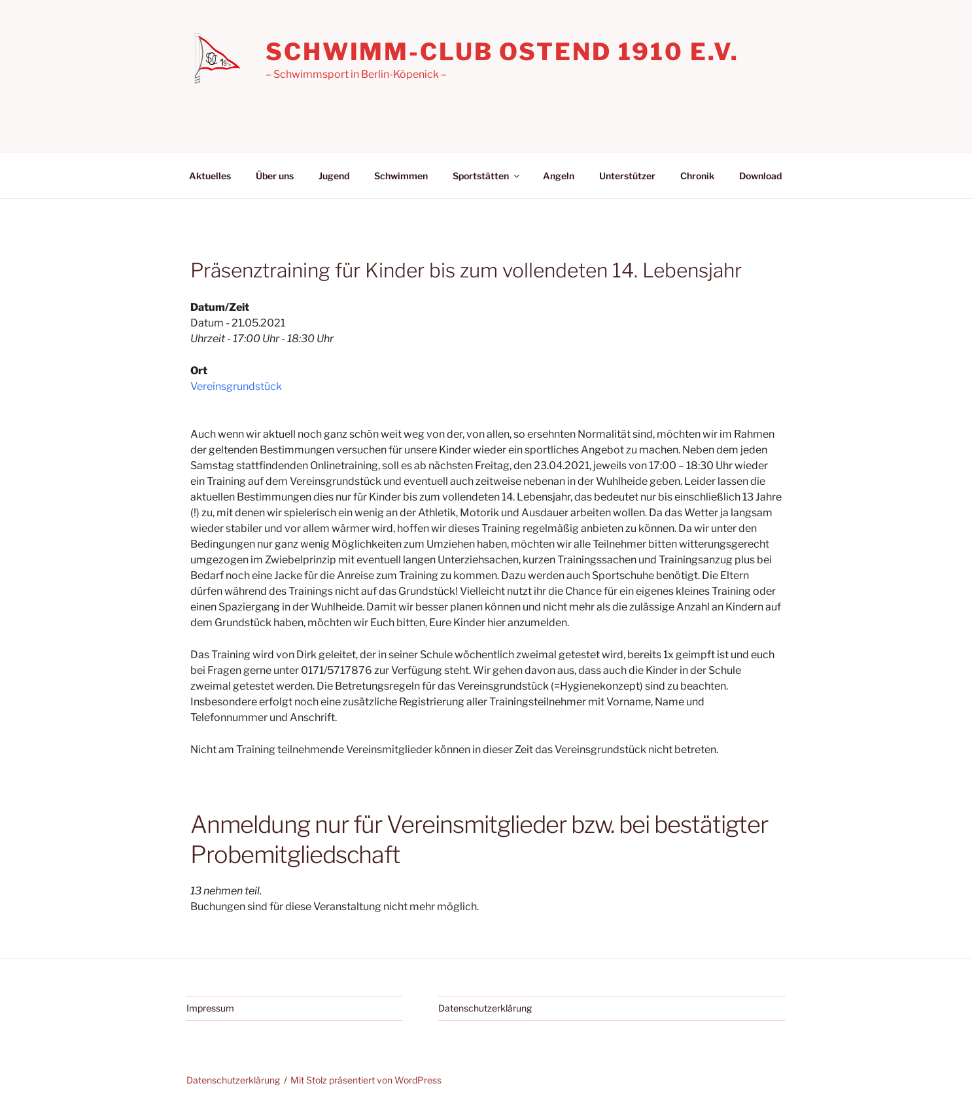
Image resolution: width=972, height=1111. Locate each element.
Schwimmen (401, 175)
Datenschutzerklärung (485, 1008)
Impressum (210, 1008)
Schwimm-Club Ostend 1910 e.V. (502, 51)
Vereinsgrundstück (236, 386)
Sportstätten (487, 175)
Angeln (558, 175)
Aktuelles (210, 175)
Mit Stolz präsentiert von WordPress (366, 1079)
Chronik (697, 175)
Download (760, 175)
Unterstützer (627, 175)
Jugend (334, 175)
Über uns (275, 175)
